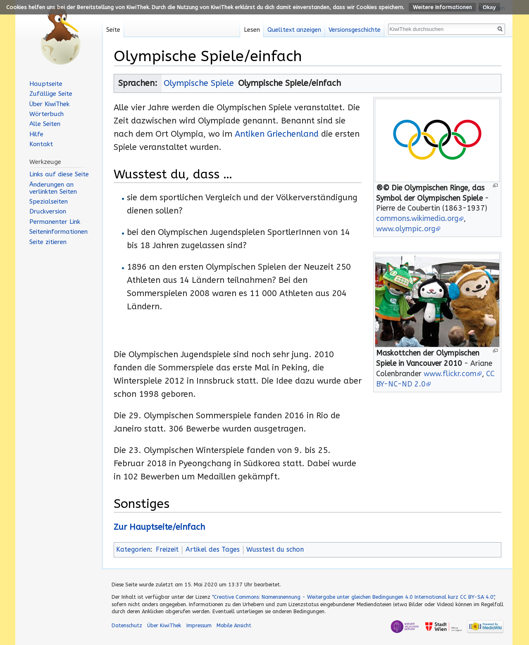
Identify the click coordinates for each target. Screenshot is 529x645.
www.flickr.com (450, 374)
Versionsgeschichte (355, 29)
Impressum (199, 625)
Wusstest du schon (275, 549)
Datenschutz (127, 625)
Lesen (252, 29)
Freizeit (167, 549)
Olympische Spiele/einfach (289, 83)
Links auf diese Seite (59, 174)
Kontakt (41, 144)
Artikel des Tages (213, 549)
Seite (113, 29)
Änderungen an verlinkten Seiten (53, 188)
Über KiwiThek (49, 104)
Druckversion (47, 211)
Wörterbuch (46, 114)
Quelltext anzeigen (294, 29)
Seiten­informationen (58, 231)
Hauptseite (45, 84)
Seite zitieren (48, 242)
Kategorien (133, 549)
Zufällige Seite (50, 93)
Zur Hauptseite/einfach (159, 527)
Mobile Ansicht (234, 625)
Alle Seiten (44, 124)
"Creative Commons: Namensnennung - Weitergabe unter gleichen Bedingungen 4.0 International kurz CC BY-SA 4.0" (353, 597)
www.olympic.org (405, 229)
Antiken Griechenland (277, 134)
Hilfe (36, 134)
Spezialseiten (48, 201)
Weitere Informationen (442, 7)
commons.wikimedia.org (417, 218)
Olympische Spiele (199, 83)
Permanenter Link (54, 221)
